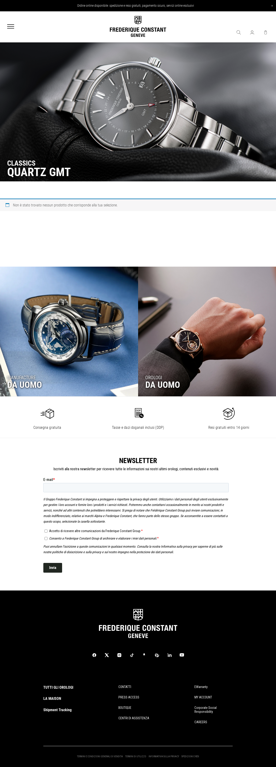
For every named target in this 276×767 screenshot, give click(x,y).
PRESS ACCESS (128, 697)
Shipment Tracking (57, 710)
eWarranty (201, 687)
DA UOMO (24, 385)
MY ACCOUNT (203, 697)
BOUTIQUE (124, 708)
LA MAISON (52, 698)
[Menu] (11, 27)
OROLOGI (153, 377)
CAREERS (200, 722)
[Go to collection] (69, 331)
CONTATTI (124, 687)
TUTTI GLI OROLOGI (58, 687)
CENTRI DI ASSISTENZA (133, 718)
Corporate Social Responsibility (205, 709)
